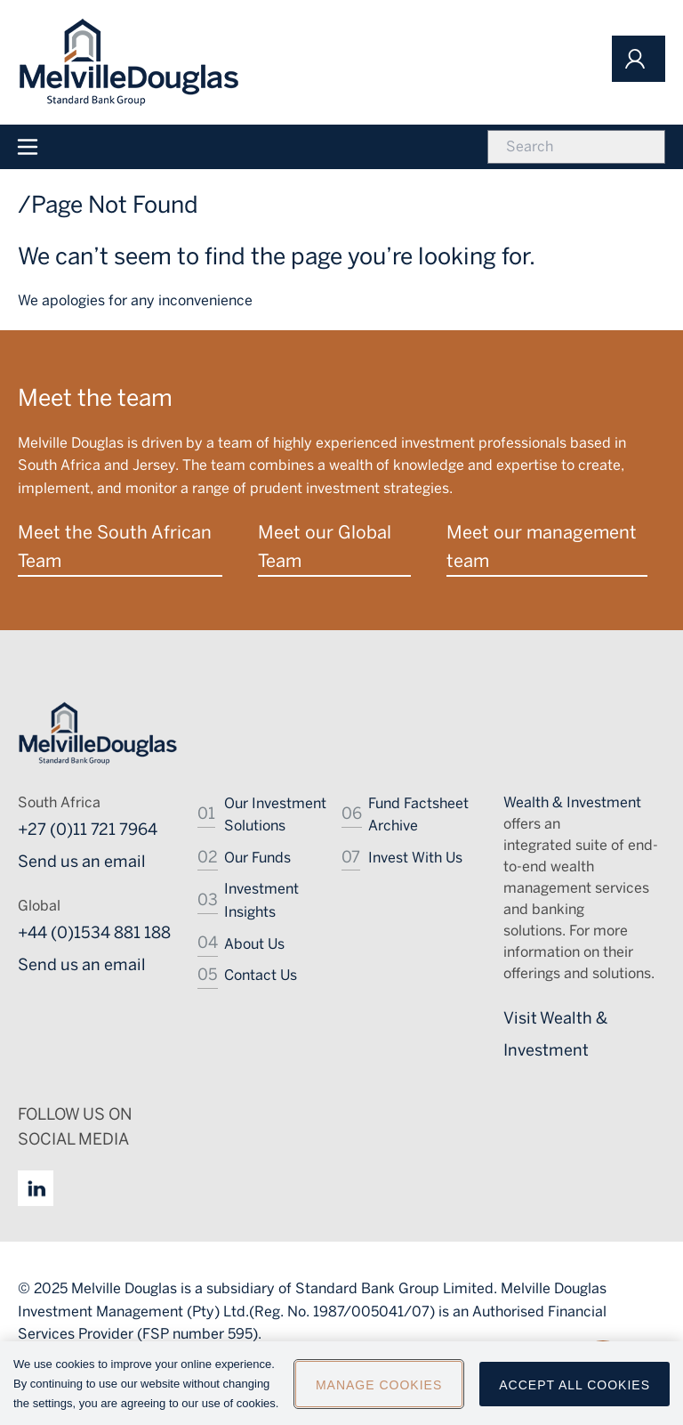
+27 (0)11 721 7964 (87, 829)
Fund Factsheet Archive (418, 815)
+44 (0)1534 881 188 (94, 933)
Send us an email (82, 861)
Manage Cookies (379, 1392)
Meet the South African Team (115, 546)
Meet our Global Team (324, 546)
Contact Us (260, 975)
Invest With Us (415, 857)
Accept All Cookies (574, 1392)
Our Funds (257, 857)
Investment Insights (261, 900)
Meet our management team (541, 546)
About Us (254, 943)
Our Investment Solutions (275, 815)
